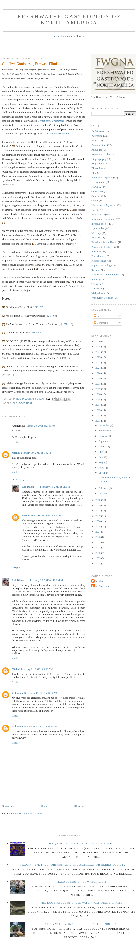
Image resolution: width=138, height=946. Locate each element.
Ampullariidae (99, 144)
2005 (98, 526)
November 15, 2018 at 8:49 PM (40, 692)
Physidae (96, 251)
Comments (101, 322)
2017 (98, 388)
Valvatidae (96, 288)
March (102, 472)
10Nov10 (67, 324)
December (104, 425)
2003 (98, 537)
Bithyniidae (97, 168)
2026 (98, 341)
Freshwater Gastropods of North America (69, 20)
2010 (98, 499)
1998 (98, 563)
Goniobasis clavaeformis (51, 120)
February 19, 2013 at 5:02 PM (36, 452)
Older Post (79, 805)
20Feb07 (38, 307)
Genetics (95, 196)
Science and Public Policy (105, 274)
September (105, 441)
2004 (98, 531)
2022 (98, 362)
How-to (95, 209)
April (102, 467)
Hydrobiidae (98, 214)
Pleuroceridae (23, 403)
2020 (98, 373)
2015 (98, 399)
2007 (98, 515)
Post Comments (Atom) (29, 813)
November (104, 430)
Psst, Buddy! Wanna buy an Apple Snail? (81, 843)
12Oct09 (51, 315)
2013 (98, 410)
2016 (98, 394)
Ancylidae (96, 149)
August (103, 446)
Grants (94, 200)
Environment (98, 182)
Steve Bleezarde (100, 586)
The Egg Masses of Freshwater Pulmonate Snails (81, 902)
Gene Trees (97, 191)
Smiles (94, 279)
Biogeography (98, 159)
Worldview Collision (102, 297)
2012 (98, 415)
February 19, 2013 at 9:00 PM (55, 486)
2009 (98, 505)
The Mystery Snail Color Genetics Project (81, 923)
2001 (98, 547)
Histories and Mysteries (103, 205)
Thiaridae (96, 283)
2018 (98, 383)
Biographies (97, 163)
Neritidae (96, 237)
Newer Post (8, 805)
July (101, 451)
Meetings (96, 233)
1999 (98, 558)
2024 (98, 351)
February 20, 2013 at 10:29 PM (46, 580)
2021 (98, 367)
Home (44, 805)
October (103, 435)
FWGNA (96, 186)
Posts (98, 315)
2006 (98, 521)
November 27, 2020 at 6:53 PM (40, 726)
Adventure (96, 135)
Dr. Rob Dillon (62, 36)
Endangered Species (102, 177)
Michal (16, 452)
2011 (98, 420)
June (101, 457)
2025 (98, 346)
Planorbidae (97, 256)
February (104, 488)
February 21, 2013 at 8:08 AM (37, 669)
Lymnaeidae (97, 228)
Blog (93, 172)
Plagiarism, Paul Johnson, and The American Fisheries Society (73, 864)
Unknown (17, 692)
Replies (20, 479)
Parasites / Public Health (104, 242)
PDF (10, 374)
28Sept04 (36, 332)
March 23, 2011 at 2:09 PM (40, 425)
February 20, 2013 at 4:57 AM (47, 515)
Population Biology (101, 265)
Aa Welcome (98, 131)
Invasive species (100, 223)
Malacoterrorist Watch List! (81, 881)
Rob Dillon (28, 486)
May (101, 462)
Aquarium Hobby (100, 154)
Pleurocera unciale (60, 133)
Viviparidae (97, 293)
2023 (98, 357)
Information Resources (103, 219)
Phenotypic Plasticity (102, 246)
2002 (98, 542)
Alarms (95, 140)
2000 (98, 552)
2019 (98, 378)
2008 (98, 510)
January (103, 493)
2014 (98, 404)
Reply (15, 442)
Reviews (95, 270)
